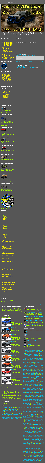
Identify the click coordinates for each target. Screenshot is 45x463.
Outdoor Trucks (30, 400)
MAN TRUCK (32, 389)
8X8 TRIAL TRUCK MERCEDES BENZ (37, 354)
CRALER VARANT (31, 362)
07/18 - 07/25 (4, 234)
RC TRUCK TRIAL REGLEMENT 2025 (5, 49)
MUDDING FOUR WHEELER (35, 397)
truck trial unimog (19, 413)
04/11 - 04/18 (4, 224)
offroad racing (39, 398)
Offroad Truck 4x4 (35, 399)
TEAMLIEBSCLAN (33, 434)
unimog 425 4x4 (26, 456)
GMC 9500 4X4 (17, 415)
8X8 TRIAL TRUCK (31, 354)
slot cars (26, 430)
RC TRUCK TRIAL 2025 (37, 415)
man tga (18, 408)
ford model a (24, 373)
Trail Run (24, 436)
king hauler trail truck (26, 382)
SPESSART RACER (17, 410)
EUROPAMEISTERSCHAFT (32, 368)
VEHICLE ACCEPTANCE (29, 458)
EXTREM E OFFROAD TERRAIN (37, 370)
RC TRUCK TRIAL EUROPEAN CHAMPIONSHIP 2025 (22, 66)
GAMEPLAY (42, 374)
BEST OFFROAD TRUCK (34, 358)
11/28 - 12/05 (4, 238)
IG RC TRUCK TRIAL (4, 39)
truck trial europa (26, 448)
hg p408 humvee (36, 378)
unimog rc (3, 414)
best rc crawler (38, 358)
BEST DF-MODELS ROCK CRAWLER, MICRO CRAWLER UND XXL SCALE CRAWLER (8, 51)
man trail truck (25, 389)
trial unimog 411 (41, 443)
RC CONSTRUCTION (41, 403)
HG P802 (40, 378)
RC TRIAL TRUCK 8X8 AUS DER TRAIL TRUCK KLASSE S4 (7, 44)
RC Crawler (27, 55)
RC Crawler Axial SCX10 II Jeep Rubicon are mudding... (7, 275)
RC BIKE (26, 403)
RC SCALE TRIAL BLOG (4, 92)
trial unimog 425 (24, 444)
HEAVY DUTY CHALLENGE (37, 377)
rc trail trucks (37, 411)
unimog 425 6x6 (30, 456)
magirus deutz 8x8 (30, 386)
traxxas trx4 (33, 439)
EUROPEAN (30, 369)
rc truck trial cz (10, 420)
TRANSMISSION (31, 438)
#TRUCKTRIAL (40, 350)
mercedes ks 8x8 (37, 392)
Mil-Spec (37, 393)
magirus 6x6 (28, 385)
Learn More (34, 1)
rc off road (39, 407)
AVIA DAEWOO (10, 411)
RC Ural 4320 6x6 (39, 423)
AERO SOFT (32, 355)
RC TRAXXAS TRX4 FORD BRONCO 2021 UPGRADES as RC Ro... (8, 283)
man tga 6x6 (6, 411)
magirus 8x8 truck (32, 385)
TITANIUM (35, 435)
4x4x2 (34, 353)
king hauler (35, 381)
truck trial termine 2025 (34, 452)
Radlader (34, 402)
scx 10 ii (40, 428)
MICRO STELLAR (31, 393)
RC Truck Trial (33, 55)
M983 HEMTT (39, 384)
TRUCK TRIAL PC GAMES (28, 451)
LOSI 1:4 (43, 383)
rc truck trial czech (35, 416)
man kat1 (27, 387)
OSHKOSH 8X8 (26, 400)
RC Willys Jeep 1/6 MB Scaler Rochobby (29, 424)
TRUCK (30, 444)
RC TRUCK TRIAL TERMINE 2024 (14, 417)
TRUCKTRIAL (4, 412)
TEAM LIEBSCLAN (6, 418)
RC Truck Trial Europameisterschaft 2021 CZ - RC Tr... (8, 273)
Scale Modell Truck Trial (27, 426)
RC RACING (41, 408)
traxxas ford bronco (35, 438)
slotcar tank (41, 430)
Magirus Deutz (41, 385)
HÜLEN (19, 415)
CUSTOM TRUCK (10, 414)
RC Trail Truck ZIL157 (34, 411)
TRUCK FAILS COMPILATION (38, 444)
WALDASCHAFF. (24, 459)
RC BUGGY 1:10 (29, 403)
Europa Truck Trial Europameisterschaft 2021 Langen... (7, 276)
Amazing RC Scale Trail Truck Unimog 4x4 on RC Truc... (8, 262)
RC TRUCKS (39, 402)
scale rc (40, 426)
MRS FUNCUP (25, 396)
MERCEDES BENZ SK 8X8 (36, 391)
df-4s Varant (29, 365)
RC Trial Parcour (42, 411)
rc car (34, 403)
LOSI (40, 383)
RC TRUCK (15, 408)
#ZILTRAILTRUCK (36, 351)
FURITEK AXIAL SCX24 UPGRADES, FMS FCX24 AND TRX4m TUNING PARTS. (7, 54)
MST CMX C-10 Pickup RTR (23, 55)
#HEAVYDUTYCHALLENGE (25, 350)
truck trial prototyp (33, 451)
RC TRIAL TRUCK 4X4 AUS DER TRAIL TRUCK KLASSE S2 (7, 42)
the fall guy (27, 435)
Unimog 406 (32, 455)
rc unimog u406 (34, 423)
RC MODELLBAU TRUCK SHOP (5, 90)
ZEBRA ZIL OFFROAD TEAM (9, 412)
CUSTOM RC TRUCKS (28, 363)
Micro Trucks (35, 393)
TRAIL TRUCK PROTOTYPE (11, 418)
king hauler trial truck (31, 382)
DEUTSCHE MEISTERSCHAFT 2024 (16, 414)
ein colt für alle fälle (40, 366)
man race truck (34, 387)
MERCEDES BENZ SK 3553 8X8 (30, 391)
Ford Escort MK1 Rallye (40, 372)
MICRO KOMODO (27, 393)
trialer (28, 444)
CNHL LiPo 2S (41, 361)
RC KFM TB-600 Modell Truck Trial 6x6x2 (31, 340)
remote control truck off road (26, 425)
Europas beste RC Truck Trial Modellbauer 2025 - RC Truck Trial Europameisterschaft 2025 (26, 67)
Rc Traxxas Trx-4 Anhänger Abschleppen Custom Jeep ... (7, 240)
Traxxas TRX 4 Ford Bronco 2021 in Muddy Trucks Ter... (8, 257)
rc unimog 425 (30, 423)
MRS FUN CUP (37, 395)
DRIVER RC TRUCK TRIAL (30, 366)
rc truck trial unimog (33, 421)
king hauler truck (36, 382)
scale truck (35, 428)
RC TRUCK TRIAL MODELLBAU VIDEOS (6, 91)
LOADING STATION (37, 383)
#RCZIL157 (37, 350)
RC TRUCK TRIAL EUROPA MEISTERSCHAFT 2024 (16, 416)
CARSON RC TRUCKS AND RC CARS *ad (6, 79)
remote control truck (41, 424)
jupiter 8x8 (24, 381)
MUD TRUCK (31, 397)
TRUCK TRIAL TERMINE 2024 (11, 419)
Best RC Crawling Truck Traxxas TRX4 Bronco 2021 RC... (8, 281)
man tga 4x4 (40, 387)
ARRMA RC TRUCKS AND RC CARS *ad (6, 76)
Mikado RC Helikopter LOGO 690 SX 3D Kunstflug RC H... (8, 260)
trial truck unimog (40, 442)
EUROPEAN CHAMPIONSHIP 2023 (12, 415)
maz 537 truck (5, 420)
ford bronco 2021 (35, 372)
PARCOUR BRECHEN (39, 400)
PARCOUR (35, 400)
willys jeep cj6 (41, 459)
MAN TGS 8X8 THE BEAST (41, 388)
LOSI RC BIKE (35, 384)
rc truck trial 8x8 (26, 416)
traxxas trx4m (33, 440)
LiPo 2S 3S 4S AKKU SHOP (4, 56)
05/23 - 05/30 (4, 228)
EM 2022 (38, 367)
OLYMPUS (24, 400)
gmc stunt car (24, 376)
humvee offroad (27, 379)
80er (42, 353)
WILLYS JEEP (38, 459)
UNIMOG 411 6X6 (39, 455)
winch (27, 460)
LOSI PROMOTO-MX (32, 384)
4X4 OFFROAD (27, 353)
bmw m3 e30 (38, 359)
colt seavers (24, 362)
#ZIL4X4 (30, 351)
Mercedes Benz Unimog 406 (29, 392)
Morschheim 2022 (28, 395)
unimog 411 (36, 455)
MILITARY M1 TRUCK (41, 393)
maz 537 (42, 389)
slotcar (31, 430)
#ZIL (43, 350)
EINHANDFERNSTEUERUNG (25, 367)
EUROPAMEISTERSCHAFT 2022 (39, 368)
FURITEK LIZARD (28, 374)
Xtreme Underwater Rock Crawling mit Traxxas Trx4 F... (8, 242)
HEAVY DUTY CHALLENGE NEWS (31, 378)
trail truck (27, 436)
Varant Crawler (24, 458)
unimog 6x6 (42, 456)
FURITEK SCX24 (36, 374)
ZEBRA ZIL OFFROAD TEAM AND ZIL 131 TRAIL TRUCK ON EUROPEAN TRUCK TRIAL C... (34, 331)
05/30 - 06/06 (4, 229)
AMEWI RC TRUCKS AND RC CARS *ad (6, 75)
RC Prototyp (34, 408)
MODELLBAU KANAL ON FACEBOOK (5, 98)
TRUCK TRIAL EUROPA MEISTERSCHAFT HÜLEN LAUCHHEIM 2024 (35, 448)
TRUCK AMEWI (33, 444)
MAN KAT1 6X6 (30, 387)
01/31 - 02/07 (4, 216)
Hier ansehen (12, 318)
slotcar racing (38, 430)
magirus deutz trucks (40, 386)
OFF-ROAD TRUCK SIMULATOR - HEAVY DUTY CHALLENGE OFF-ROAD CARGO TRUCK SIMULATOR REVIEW (8, 58)
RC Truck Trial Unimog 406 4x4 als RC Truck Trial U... (8, 286)
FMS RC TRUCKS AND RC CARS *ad (6, 81)
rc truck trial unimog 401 (39, 421)
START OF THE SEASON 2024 (30, 432)
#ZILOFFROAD (33, 351)
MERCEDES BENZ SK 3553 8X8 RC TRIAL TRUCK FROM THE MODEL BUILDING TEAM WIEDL (34, 316)
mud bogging (27, 397)
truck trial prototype (38, 451)
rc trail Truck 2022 (38, 410)
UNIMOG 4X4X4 (20, 419)
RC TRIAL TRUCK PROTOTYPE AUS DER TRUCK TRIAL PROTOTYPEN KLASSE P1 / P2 (7, 46)
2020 (2, 214)
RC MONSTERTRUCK (27, 407)
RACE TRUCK (27, 402)
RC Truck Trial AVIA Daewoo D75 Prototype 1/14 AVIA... (7, 250)
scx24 (29, 429)
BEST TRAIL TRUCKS (31, 359)
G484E (39, 374)
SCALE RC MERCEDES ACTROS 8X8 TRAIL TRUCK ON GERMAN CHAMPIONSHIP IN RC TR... (33, 344)
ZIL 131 (14, 412)
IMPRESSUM (3, 59)
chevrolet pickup (31, 361)
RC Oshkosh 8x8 (30, 408)
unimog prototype (24, 457)
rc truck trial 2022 (27, 415)
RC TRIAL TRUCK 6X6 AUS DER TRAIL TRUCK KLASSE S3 (7, 43)
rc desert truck (37, 404)
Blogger (40, 304)
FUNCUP (35, 373)
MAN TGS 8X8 (36, 388)
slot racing (29, 430)
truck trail (21, 408)
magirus (25, 385)
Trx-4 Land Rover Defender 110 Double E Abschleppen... (6, 247)
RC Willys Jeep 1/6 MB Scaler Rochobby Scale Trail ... (8, 258)
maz (39, 389)
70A (40, 353)
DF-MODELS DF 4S (33, 365)
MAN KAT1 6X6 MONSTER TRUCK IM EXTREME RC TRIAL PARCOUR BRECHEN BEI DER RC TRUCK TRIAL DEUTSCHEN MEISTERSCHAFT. (30, 70)
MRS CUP (34, 395)
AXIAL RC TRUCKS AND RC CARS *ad (6, 78)
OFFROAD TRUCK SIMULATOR (40, 399)
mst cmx (34, 396)
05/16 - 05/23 (4, 227)
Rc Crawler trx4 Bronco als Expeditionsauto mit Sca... (7, 248)
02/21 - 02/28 (4, 219)
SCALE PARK (32, 426)
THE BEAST (24, 435)
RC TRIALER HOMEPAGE (4, 102)
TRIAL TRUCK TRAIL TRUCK (34, 442)
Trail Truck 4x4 (35, 436)
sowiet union (35, 431)
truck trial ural (27, 453)
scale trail (27, 427)
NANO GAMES (41, 397)
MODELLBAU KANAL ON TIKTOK (5, 99)
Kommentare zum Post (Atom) (21, 63)
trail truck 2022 (31, 436)
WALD (37, 458)
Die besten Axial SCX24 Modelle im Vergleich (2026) (32, 324)
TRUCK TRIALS (5, 408)
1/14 (41, 352)
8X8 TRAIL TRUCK (26, 354)
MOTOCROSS (32, 395)
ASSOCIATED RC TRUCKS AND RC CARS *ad (6, 77)
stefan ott (35, 432)
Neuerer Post (18, 61)
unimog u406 (41, 457)
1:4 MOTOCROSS (26, 352)
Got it (37, 1)
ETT (41, 367)
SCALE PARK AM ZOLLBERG (36, 426)
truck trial (10, 407)
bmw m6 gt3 (41, 359)
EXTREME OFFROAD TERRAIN (37, 371)
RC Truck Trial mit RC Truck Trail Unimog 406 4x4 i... (8, 271)
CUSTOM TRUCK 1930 (41, 363)
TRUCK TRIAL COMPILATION (33, 447)
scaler (38, 428)
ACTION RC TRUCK (25, 355)
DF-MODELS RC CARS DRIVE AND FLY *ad (6, 80)
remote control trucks (32, 425)
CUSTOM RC (24, 363)
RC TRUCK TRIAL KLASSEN (4, 41)
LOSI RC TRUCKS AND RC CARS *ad (6, 82)
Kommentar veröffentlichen (20, 58)
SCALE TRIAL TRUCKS (32, 428)
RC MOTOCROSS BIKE (32, 407)
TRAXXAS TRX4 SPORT (28, 440)
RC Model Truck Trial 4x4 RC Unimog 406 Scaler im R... (8, 254)
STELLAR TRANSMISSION (39, 432)
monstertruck (24, 395)
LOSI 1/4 (24, 384)
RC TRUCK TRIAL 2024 (12, 410)
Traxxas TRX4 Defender (38, 439)
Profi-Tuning (38, 401)
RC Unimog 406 (26, 423)
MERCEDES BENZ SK (25, 391)
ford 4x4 (28, 372)
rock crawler (42, 425)
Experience (33, 370)
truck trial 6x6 (36, 446)
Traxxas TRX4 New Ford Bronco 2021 (30, 337)
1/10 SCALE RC (35, 352)
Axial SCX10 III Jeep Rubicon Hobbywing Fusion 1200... (7, 269)
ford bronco (31, 372)
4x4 (17, 407)
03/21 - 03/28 (4, 221)
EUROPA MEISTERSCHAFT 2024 (5, 415)
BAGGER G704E (29, 358)
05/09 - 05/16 (4, 226)
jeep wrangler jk (35, 380)
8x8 (23, 354)
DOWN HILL (42, 365)
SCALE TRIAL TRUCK (27, 428)
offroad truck (30, 399)
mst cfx (31, 396)
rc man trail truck (27, 406)
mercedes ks (34, 392)
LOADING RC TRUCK (33, 383)
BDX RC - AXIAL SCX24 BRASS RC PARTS (6, 55)
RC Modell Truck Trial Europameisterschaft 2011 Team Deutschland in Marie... (34, 334)
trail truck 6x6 (14, 413)
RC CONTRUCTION (24, 404)
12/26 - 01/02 (4, 291)
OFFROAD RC (24, 398)
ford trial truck (32, 373)
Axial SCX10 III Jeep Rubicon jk (36, 357)
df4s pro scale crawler (37, 365)
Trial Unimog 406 (37, 443)
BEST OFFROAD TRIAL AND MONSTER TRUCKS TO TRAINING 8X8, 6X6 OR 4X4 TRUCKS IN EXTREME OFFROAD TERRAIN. (28, 68)
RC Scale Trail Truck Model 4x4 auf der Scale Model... (7, 266)
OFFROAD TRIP (27, 399)
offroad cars (31, 398)
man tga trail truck (17, 412)
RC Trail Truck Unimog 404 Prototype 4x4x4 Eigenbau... (7, 268)
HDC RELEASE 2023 (32, 377)
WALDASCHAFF (41, 458)
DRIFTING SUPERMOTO (25, 366)
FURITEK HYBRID (24, 374)
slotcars (27, 431)
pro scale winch (34, 401)
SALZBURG (19, 417)
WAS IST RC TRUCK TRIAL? (4, 40)
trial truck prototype (29, 442)
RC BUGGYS (32, 403)
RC (36, 402)
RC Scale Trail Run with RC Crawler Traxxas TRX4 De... (8, 263)
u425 (37, 454)
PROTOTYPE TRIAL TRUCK (4, 416)
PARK (42, 400)
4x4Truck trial (31, 353)
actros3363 (29, 355)
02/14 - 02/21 (4, 218)
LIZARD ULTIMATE (26, 383)
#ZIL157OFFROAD (27, 351)
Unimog (25, 455)
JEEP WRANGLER (31, 380)
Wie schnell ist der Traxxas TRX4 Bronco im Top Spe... (7, 245)
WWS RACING (29, 460)
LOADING (30, 383)
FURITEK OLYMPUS (32, 374)
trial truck (20, 407)
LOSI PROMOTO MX (27, 384)
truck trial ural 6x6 (32, 453)
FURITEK (38, 373)
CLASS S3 (38, 361)
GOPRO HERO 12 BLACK (38, 376)
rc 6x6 (7, 420)
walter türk (27, 459)
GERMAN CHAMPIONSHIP (6, 410)
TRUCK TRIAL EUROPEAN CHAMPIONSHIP (33, 449)
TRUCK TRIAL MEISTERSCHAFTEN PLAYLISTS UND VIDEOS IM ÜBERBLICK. (8, 47)
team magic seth (26, 434)
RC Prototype (19, 409)
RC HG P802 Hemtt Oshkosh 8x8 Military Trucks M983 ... (7, 243)
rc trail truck (34, 410)
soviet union (32, 431)
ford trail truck (28, 373)
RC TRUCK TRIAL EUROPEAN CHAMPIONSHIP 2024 (29, 419)
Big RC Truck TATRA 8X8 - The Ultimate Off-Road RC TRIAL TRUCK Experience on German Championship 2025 (28, 69)
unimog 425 (3, 409)
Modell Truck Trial (28, 394)
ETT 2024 (21, 414)
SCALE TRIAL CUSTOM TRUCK (37, 427)
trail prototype (41, 435)
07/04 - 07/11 (4, 233)
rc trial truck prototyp (34, 412)
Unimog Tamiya (31, 457)
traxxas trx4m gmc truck (39, 440)
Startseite (30, 61)
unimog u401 (38, 457)
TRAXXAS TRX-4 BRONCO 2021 (28, 439)
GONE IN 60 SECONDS (33, 376)
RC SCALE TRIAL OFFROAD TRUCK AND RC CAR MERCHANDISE (8, 57)
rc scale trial (30, 55)
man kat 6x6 (24, 387)
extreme (42, 370)
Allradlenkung (41, 355)
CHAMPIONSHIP (27, 361)
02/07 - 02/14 (4, 217)
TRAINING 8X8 (27, 438)
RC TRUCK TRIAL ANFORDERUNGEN (5, 48)
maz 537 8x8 (6, 413)
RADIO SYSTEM (31, 402)
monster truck (36, 394)
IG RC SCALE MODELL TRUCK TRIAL (6, 89)
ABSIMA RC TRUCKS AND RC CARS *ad (6, 74)
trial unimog (32, 443)
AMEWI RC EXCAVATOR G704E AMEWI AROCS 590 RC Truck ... (8, 279)
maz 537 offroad (10, 413)
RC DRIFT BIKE (40, 404)
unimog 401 (29, 455)
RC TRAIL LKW (30, 410)
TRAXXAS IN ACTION (39, 438)
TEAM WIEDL (30, 434)
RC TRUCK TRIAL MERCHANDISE (5, 94)
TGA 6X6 (42, 434)
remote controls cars (38, 425)
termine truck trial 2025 (38, 434)
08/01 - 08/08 (4, 235)
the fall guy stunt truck (31, 435)
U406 (33, 454)
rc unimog (6, 408)
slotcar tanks (24, 431)
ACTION (42, 354)
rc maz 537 (35, 406)
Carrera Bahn (24, 361)
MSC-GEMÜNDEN (28, 396)
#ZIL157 (24, 351)
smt (29, 431)
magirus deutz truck (34, 386)
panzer (33, 400)
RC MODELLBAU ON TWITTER (5, 95)
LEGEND (23, 383)
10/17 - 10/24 (4, 237)
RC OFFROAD (26, 408)
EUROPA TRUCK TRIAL (25, 368)
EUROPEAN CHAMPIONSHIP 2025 (28, 370)
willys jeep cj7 (24, 460)
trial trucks (29, 443)
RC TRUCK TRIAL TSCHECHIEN (28, 421)
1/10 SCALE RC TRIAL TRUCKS (5, 50)
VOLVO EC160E (33, 458)
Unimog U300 (35, 457)
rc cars (37, 403)
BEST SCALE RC (26, 359)
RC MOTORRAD (36, 407)
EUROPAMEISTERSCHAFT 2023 (26, 369)
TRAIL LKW (38, 435)
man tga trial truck (32, 388)
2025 (2, 296)
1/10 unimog (18, 55)
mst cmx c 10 (36, 396)
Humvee (24, 379)
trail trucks (27, 437)
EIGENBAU (36, 366)
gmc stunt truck (28, 376)
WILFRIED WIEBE (34, 459)
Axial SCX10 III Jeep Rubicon (29, 357)
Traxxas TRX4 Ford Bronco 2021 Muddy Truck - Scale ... (8, 255)
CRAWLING (8, 414)
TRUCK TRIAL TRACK (16, 419)
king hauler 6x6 (38, 381)
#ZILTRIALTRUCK (40, 351)
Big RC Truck (35, 359)
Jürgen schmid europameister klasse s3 (30, 381)
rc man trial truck (32, 406)
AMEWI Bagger (33, 356)
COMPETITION (27, 362)
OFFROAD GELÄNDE (35, 398)
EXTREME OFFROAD (12, 409)
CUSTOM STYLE (32, 363)
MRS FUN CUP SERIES (41, 395)
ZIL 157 (40, 460)
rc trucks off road (25, 422)
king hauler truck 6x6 (41, 382)
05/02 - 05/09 (4, 225)
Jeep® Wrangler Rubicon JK (40, 380)
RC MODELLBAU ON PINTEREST (5, 96)
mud (25, 397)
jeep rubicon (27, 380)
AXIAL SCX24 (25, 358)
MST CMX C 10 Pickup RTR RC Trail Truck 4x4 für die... (8, 284)
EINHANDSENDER (30, 367)
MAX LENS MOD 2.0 (36, 389)
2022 (2, 292)
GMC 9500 (16, 409)
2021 (2, 215)
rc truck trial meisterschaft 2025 (28, 420)
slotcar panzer (34, 430)
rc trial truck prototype (40, 412)
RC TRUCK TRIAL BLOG (4, 93)
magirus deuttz (36, 385)
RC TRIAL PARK (25, 412)
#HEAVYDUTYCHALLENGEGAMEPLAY (32, 350)
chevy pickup (35, 361)
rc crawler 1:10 (33, 404)
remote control (36, 424)
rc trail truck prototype (28, 411)
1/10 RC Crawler (31, 352)
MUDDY (39, 397)
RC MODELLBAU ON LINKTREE (5, 97)
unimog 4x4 (7, 409)
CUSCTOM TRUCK (41, 362)
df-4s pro (26, 365)
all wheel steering (36, 355)
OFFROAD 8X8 (27, 398)
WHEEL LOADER (30, 459)
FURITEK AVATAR (41, 373)
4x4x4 (36, 353)
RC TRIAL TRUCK (11, 408)
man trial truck (28, 389)
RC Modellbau (8, 416)
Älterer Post (42, 61)
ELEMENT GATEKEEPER (34, 367)
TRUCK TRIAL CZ (17, 418)
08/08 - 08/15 (4, 236)
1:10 (43, 351)
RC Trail (28, 410)
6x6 (14, 407)
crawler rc (35, 362)
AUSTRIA (5, 414)
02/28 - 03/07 (4, 220)
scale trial (31, 427)
